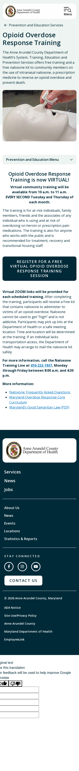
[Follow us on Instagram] (22, 566)
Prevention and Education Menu (39, 159)
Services (12, 472)
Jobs (8, 489)
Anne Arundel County (19, 623)
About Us (11, 507)
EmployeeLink (14, 639)
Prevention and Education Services (36, 25)
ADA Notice (12, 608)
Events (9, 523)
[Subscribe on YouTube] (35, 566)
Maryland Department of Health (28, 631)
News (9, 480)
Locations (12, 531)
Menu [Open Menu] (68, 14)
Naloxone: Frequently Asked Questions (39, 392)
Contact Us (23, 580)
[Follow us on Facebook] (8, 566)
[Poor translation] (15, 683)
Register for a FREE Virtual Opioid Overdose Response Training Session (39, 268)
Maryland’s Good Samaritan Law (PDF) (39, 407)
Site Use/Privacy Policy (20, 616)
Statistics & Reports (20, 538)
